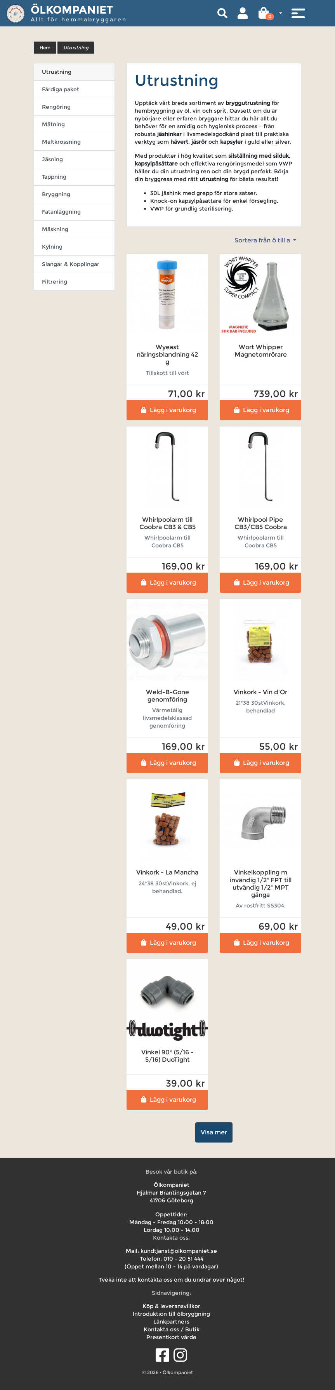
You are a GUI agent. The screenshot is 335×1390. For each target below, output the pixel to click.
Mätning (53, 124)
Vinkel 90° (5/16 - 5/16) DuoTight (167, 1056)
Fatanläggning (61, 211)
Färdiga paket (60, 89)
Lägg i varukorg (167, 410)
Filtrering (54, 281)
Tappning (54, 176)
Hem (45, 48)
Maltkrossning (61, 141)
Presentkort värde (171, 1337)
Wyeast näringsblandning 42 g (167, 354)
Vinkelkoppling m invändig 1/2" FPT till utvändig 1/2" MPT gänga (261, 884)
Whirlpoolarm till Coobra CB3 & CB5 (167, 523)
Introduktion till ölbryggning (171, 1313)
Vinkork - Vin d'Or (260, 692)
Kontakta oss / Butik (172, 1329)
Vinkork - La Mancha (167, 872)
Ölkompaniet (72, 9)
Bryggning (56, 194)
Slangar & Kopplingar (70, 264)
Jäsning (52, 159)
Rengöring (56, 106)
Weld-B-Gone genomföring (167, 695)
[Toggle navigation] (298, 13)
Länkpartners (171, 1321)
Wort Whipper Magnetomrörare (260, 350)
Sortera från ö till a (263, 240)
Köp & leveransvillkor (171, 1306)
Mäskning (55, 229)
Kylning (52, 246)
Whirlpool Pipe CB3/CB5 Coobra (260, 523)
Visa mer (214, 1132)
